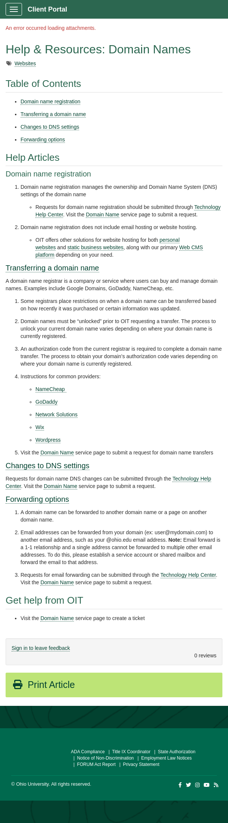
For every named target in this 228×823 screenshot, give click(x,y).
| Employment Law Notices (163, 758)
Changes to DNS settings (50, 127)
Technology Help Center (188, 575)
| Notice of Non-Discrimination (102, 758)
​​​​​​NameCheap (50, 389)
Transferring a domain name (53, 114)
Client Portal (47, 9)
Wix (39, 427)
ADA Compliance (88, 751)
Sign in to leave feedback (41, 648)
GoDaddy (46, 402)
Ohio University (32, 784)
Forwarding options (43, 140)
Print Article (43, 684)
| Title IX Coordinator (128, 751)
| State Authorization (174, 751)
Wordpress (47, 440)
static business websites (96, 247)
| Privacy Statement (138, 764)
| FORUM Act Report (93, 764)
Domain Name (102, 215)
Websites (25, 63)
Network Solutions (56, 414)
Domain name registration (50, 101)
